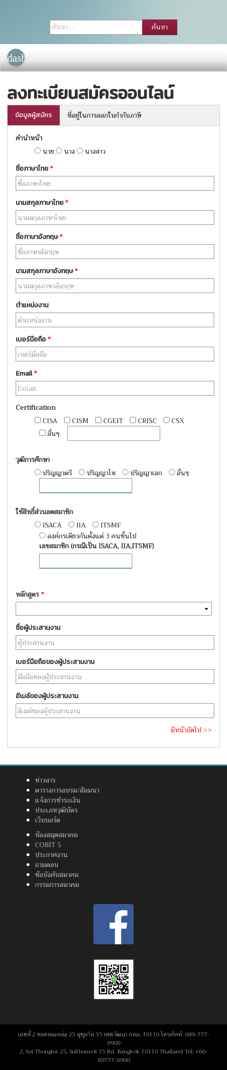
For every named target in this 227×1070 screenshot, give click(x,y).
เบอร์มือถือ (33, 339)
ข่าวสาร (45, 780)
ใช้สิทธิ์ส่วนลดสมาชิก (44, 512)
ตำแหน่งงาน (32, 305)
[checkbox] (38, 420)
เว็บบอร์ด (47, 820)
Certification (35, 408)
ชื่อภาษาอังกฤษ (39, 237)
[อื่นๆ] (113, 433)
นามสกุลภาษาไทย (42, 203)
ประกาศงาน (51, 854)
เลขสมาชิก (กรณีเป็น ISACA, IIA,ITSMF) (96, 546)
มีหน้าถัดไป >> (191, 730)
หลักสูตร (30, 595)
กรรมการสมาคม (57, 884)
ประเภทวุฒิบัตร (56, 810)
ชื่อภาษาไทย (34, 169)
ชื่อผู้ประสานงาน (38, 628)
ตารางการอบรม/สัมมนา (67, 790)
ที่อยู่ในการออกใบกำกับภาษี (104, 115)
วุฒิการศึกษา (33, 460)
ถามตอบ (46, 864)
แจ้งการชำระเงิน (58, 800)
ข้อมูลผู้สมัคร (33, 115)
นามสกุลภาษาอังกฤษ (47, 271)
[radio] (38, 151)
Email (26, 373)
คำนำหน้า (29, 138)
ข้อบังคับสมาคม (57, 874)
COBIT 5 (48, 844)
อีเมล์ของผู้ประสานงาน (47, 696)
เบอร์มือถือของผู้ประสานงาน (55, 662)
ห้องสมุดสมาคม (56, 834)
